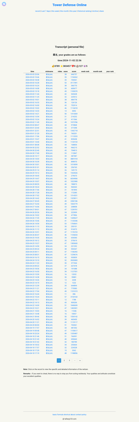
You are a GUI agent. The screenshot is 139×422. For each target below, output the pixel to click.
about (73, 415)
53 (66, 83)
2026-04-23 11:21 (32, 288)
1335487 (74, 334)
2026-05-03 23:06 (32, 74)
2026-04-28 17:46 (32, 190)
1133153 (74, 142)
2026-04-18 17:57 (32, 348)
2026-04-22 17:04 (32, 291)
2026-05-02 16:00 (32, 105)
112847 (74, 153)
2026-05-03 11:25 (32, 97)
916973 (74, 229)
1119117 (74, 322)
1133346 (74, 221)
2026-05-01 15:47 (32, 139)
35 (66, 241)
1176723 (74, 232)
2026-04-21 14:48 (32, 314)
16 (66, 274)
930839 (74, 257)
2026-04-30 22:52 (32, 148)
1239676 (74, 255)
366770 (74, 86)
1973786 (74, 122)
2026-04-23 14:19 (32, 283)
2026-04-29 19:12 (32, 173)
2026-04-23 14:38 (32, 277)
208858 (74, 207)
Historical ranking (84, 11)
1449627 (74, 218)
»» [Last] (80, 360)
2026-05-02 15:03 (32, 108)
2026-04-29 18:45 (32, 176)
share (101, 11)
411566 (74, 119)
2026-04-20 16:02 (32, 319)
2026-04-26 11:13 (32, 226)
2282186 (74, 201)
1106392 (74, 252)
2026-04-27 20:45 (32, 201)
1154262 (74, 77)
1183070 (74, 91)
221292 (74, 246)
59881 (74, 277)
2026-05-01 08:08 (32, 145)
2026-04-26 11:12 (32, 229)
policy (84, 415)
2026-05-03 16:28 (32, 83)
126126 (74, 103)
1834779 (74, 204)
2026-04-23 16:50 (32, 272)
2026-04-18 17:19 (32, 353)
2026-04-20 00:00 (32, 325)
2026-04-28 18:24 (32, 187)
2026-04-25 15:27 (32, 243)
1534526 (74, 173)
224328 (74, 348)
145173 (74, 170)
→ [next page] (74, 360)
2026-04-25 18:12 (32, 241)
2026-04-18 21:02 (32, 342)
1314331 (74, 195)
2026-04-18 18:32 (32, 345)
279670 (74, 176)
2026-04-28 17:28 (32, 193)
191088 (74, 269)
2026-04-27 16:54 (32, 204)
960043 (74, 187)
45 (66, 91)
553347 (74, 249)
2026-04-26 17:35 (32, 218)
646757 (74, 74)
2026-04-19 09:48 (32, 331)
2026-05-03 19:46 (32, 77)
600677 (74, 88)
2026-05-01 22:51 (32, 131)
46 (66, 108)
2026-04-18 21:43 (32, 339)
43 (66, 105)
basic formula (58, 415)
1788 (74, 300)
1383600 (74, 243)
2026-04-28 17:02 (32, 195)
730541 (74, 80)
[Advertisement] (69, 27)
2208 (74, 280)
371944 (74, 263)
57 (66, 297)
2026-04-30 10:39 (32, 162)
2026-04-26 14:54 (32, 224)
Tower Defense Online (69, 5)
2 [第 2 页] (64, 360)
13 (66, 111)
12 (66, 283)
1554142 (74, 317)
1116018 (74, 108)
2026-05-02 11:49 (32, 122)
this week (55, 11)
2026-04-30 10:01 (32, 164)
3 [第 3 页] (69, 360)
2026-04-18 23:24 (32, 334)
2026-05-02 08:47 (32, 125)
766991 (74, 336)
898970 (74, 162)
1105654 (74, 235)
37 (66, 119)
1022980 (74, 181)
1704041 (74, 224)
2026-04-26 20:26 (32, 212)
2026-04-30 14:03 (32, 159)
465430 (74, 319)
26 (66, 170)
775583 (74, 288)
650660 (74, 339)
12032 (74, 274)
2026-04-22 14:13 (32, 303)
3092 (74, 111)
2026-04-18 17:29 (32, 350)
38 (66, 74)
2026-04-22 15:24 (32, 297)
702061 (74, 325)
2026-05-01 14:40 (32, 142)
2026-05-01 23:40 (32, 128)
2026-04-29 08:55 (32, 184)
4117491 (74, 83)
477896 (74, 215)
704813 (74, 150)
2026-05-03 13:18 (32, 91)
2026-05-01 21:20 (32, 134)
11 (66, 294)
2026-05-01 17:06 (32, 136)
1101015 (74, 291)
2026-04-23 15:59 (32, 274)
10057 (74, 314)
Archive (95, 11)
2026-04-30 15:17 (32, 156)
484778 (74, 100)
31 (66, 117)
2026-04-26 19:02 (32, 215)
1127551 (74, 272)
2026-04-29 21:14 (32, 170)
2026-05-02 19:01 (32, 100)
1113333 (74, 136)
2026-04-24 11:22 (32, 263)
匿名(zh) (49, 74)
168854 (74, 145)
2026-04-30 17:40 (32, 153)
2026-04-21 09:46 (32, 317)
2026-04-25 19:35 (32, 238)
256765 (74, 167)
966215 (74, 148)
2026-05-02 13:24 (32, 119)
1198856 (74, 353)
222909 (74, 212)
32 (66, 97)
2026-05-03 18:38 (32, 80)
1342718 (74, 131)
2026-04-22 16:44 (32, 294)
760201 (74, 134)
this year (73, 11)
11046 (74, 311)
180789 (74, 342)
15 (66, 350)
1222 (74, 283)
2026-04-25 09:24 (32, 249)
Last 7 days (45, 11)
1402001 (74, 308)
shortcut (67, 415)
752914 (74, 105)
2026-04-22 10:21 (32, 308)
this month (64, 11)
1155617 (74, 331)
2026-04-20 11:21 (32, 322)
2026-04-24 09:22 (32, 266)
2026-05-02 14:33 (32, 111)
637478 (74, 266)
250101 (74, 226)
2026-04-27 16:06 (32, 207)
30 (66, 226)
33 (66, 128)
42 (66, 94)
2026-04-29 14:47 (32, 179)
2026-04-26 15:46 (32, 221)
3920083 (74, 260)
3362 (74, 350)
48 (66, 218)
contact (78, 415)
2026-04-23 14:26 (32, 280)
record (37, 11)
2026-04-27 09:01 (32, 210)
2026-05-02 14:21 (32, 114)
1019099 (74, 164)
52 (66, 260)
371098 (74, 128)
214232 (74, 117)
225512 (74, 97)
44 (66, 125)
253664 (74, 345)
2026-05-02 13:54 (32, 117)
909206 (74, 303)
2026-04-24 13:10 (32, 260)
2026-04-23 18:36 (32, 269)
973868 (74, 125)
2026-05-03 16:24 (32, 86)
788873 (74, 184)
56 (66, 179)
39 (66, 77)
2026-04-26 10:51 (32, 232)
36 (66, 103)
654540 (74, 238)
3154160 (74, 297)
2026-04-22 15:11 (32, 300)
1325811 (74, 198)
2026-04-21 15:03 (32, 311)
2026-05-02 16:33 (32, 103)
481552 (74, 328)
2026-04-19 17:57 (32, 328)
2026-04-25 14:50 (32, 246)
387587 (74, 156)
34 (66, 176)
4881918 (74, 159)
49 (66, 122)
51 (66, 305)
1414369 (74, 114)
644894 (74, 286)
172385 (74, 193)
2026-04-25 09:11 (32, 252)
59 (66, 159)
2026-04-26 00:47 (32, 235)
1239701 (74, 210)
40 (66, 184)
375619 (74, 241)
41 (66, 134)
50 (66, 114)
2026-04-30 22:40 (32, 150)
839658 (74, 139)
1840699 (74, 305)
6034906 (74, 179)
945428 (74, 94)
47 (66, 198)
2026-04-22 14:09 (32, 305)
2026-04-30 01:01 (32, 167)
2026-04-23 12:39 (32, 286)
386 (74, 294)
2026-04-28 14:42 (32, 198)
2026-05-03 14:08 (32, 88)
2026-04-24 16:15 (32, 257)
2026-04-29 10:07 (32, 181)
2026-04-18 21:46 (32, 336)
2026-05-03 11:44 (32, 94)
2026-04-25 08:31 (32, 255)
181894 (74, 190)
